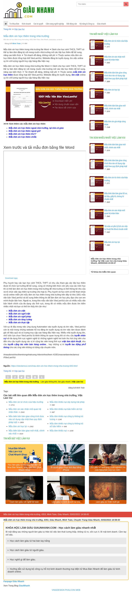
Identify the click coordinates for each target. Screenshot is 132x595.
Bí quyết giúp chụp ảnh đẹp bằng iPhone (66, 469)
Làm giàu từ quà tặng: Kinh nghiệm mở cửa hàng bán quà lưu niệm (108, 469)
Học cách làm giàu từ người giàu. (27, 550)
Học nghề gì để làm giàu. (23, 560)
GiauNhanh (24, 586)
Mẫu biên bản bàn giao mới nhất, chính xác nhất (115, 107)
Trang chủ (7, 29)
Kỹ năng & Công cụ (87, 23)
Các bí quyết (38, 23)
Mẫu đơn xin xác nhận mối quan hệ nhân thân (114, 58)
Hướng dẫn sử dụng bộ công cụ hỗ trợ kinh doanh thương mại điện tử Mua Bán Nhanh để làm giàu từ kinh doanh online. (64, 570)
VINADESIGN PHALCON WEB (66, 590)
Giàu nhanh (101, 23)
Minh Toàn (16, 43)
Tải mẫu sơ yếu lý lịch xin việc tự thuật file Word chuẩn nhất (116, 227)
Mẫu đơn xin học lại (18, 426)
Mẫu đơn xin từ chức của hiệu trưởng (26, 402)
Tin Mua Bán (14, 23)
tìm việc (75, 75)
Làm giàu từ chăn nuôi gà (107, 502)
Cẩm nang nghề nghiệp (55, 23)
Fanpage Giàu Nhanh (13, 582)
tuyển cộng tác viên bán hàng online (27, 344)
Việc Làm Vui (19, 29)
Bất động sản (72, 23)
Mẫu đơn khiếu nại (58, 431)
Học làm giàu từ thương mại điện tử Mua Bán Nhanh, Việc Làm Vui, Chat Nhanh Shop (24, 467)
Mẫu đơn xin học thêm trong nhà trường (26, 36)
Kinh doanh (26, 23)
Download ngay (11, 278)
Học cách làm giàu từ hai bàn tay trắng (30, 541)
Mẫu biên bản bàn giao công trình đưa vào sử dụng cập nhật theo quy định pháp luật (26, 419)
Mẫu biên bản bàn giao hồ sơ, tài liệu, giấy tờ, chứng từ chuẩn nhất (115, 196)
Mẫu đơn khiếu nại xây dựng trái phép (67, 402)
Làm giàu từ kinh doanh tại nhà (66, 502)
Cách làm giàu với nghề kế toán (24, 502)
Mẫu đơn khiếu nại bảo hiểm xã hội (66, 409)
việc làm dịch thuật (71, 341)
